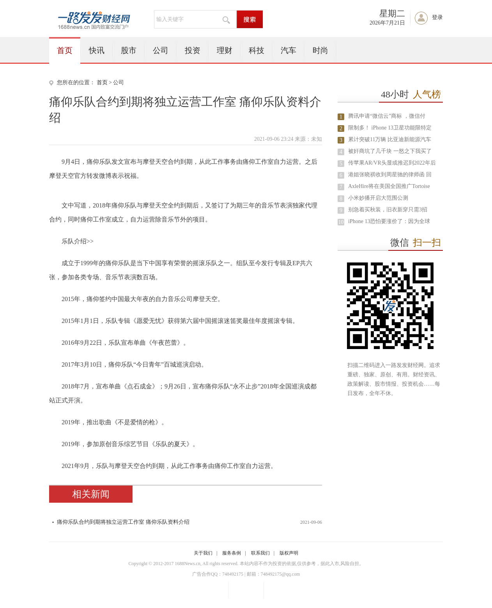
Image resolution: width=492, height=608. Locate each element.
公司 (160, 50)
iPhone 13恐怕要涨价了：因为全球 (389, 221)
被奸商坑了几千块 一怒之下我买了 (390, 151)
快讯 (96, 50)
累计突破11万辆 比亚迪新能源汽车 (389, 139)
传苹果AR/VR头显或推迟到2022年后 (392, 163)
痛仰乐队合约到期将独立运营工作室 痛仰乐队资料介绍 (123, 522)
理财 (224, 50)
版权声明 (289, 553)
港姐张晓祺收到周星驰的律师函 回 (390, 174)
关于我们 (203, 553)
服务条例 (231, 553)
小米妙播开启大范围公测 (378, 198)
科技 (256, 50)
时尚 (320, 50)
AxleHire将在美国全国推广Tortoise (389, 186)
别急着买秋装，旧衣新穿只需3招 (387, 210)
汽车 (288, 50)
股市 (128, 50)
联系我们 (260, 553)
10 (341, 222)
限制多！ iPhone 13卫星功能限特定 (390, 128)
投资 (192, 50)
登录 (437, 17)
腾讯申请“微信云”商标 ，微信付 (386, 116)
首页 (65, 50)
